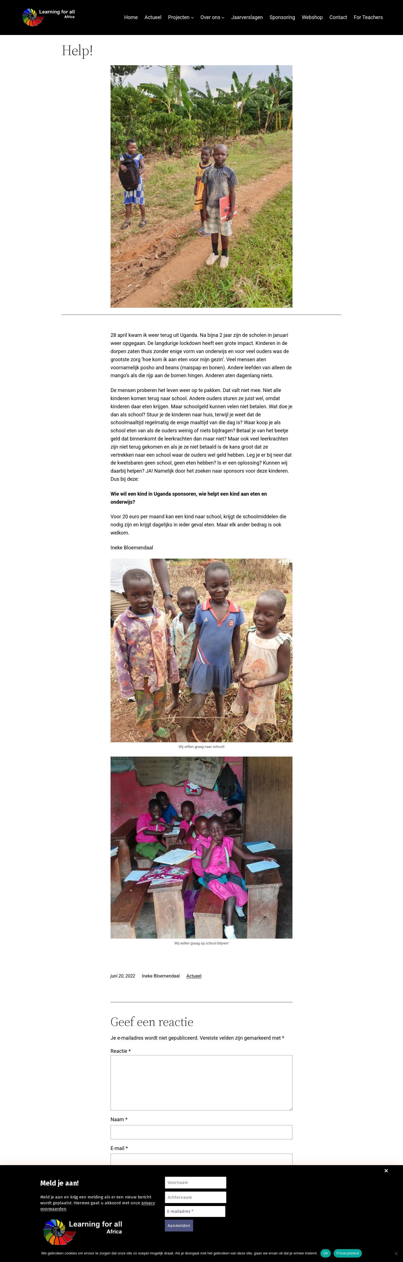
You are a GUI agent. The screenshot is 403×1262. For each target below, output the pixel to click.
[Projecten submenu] (192, 17)
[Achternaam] (195, 1197)
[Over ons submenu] (222, 17)
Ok (325, 1253)
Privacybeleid (347, 1253)
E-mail (119, 1148)
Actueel (194, 976)
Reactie (121, 1051)
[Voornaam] (195, 1183)
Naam (119, 1119)
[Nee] (396, 1253)
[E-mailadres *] (195, 1211)
